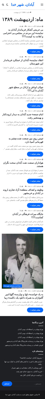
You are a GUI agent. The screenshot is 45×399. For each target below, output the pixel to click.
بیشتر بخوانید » (35, 51)
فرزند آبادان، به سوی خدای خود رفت (29, 371)
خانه (29, 12)
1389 (23, 12)
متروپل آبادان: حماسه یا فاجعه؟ (31, 358)
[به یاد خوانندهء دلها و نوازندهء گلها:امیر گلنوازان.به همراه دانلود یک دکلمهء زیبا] (22, 261)
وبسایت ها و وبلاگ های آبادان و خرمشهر (20, 341)
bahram (38, 26)
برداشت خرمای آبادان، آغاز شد (31, 375)
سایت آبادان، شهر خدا (12, 395)
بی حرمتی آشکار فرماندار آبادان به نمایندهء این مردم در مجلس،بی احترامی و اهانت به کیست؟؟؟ (23, 33)
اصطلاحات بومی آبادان (25, 329)
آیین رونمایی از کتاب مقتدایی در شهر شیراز (27, 368)
